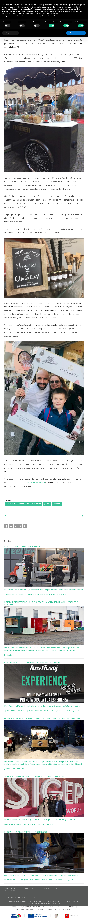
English (23, 897)
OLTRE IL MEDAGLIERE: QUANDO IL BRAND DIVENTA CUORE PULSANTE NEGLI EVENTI (42, 718)
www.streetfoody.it (11, 891)
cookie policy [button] (74, 9)
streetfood (36, 504)
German (28, 897)
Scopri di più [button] (10, 33)
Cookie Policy (45, 903)
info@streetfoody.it (36, 482)
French (34, 897)
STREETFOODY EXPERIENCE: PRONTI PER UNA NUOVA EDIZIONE (32, 662)
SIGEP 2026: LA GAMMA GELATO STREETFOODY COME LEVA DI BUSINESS (35, 776)
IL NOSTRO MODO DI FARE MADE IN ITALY (22, 546)
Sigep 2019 (10, 504)
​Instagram (14, 893)
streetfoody (24, 504)
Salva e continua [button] (76, 33)
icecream (56, 504)
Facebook (8, 893)
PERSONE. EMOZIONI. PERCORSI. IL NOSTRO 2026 (25, 832)
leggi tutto (63, 594)
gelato (47, 504)
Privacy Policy (55, 903)
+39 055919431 (42, 888)
